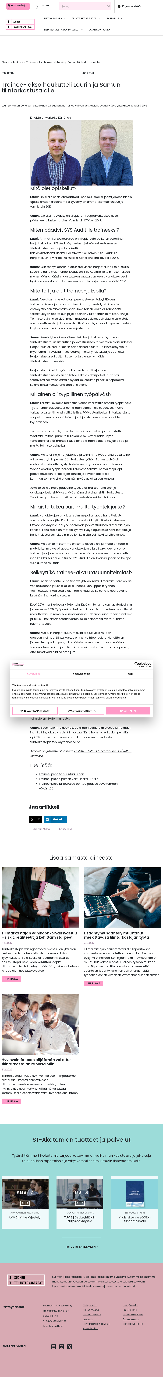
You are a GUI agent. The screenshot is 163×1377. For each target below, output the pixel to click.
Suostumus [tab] (33, 673)
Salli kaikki (128, 710)
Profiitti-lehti (130, 1310)
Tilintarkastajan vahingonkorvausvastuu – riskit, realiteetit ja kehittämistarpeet (39, 935)
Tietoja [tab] (129, 673)
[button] (18, 6)
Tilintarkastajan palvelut (96, 1323)
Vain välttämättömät (35, 710)
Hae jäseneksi (130, 1305)
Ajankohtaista (90, 1328)
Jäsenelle (88, 1319)
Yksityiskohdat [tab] (81, 673)
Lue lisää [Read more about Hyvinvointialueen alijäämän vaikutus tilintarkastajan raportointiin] (11, 1101)
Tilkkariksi (64, 829)
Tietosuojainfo (131, 1319)
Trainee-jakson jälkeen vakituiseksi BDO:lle (68, 779)
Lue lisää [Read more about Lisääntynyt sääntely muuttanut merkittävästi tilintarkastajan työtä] (93, 983)
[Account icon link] (138, 6)
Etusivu (6, 62)
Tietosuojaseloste (133, 1314)
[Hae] (109, 6)
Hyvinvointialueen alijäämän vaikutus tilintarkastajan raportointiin (36, 1061)
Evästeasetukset (82, 710)
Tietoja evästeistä (133, 1323)
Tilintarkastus (40, 829)
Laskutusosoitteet (53, 1326)
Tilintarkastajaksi (92, 1314)
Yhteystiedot (90, 1305)
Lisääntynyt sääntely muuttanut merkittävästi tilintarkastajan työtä (116, 935)
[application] (63, 18)
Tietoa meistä (91, 1310)
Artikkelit (18, 62)
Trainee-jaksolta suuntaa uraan (61, 774)
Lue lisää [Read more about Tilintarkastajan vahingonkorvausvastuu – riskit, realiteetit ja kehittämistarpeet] (11, 979)
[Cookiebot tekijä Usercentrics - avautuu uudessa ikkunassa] (137, 664)
